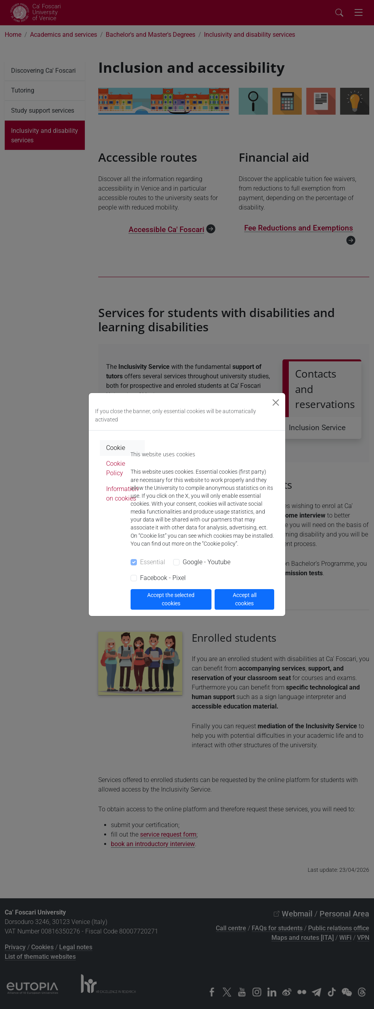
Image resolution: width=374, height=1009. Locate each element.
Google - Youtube (206, 562)
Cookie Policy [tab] (115, 468)
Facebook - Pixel (163, 578)
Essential (152, 562)
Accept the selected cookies (170, 599)
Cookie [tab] (115, 448)
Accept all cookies (244, 599)
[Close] (275, 402)
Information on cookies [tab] (122, 493)
